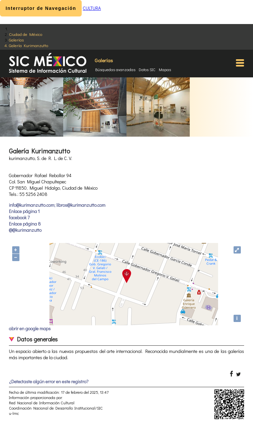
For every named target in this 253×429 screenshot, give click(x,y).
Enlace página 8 (25, 224)
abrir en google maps (30, 328)
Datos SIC (147, 69)
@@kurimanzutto (25, 230)
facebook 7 (19, 217)
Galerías (16, 39)
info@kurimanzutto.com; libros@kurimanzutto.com (57, 205)
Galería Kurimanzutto (28, 45)
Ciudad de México (25, 34)
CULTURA (92, 8)
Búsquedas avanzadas (115, 69)
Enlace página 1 (24, 211)
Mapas (165, 69)
